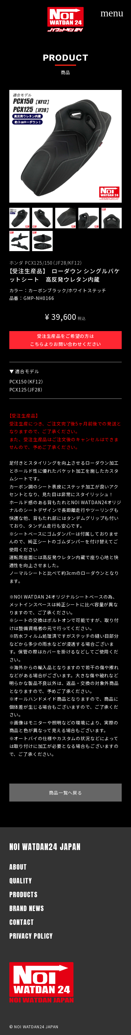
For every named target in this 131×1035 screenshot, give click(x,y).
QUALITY (20, 881)
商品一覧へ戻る (65, 792)
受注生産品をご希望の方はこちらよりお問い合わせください (65, 340)
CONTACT (21, 922)
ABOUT (18, 867)
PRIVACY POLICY (31, 936)
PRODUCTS (23, 894)
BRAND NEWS (26, 908)
